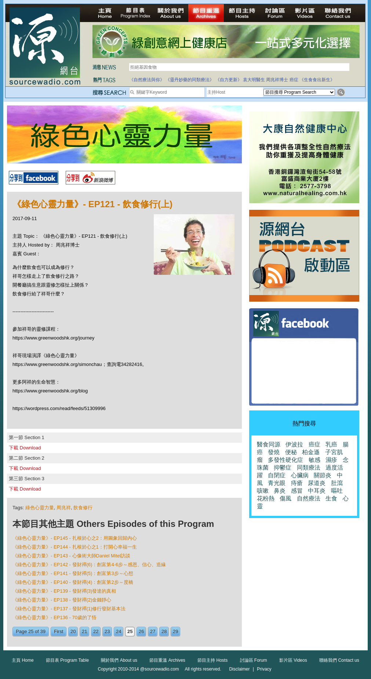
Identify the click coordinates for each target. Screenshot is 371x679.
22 (95, 631)
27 (152, 631)
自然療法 (308, 498)
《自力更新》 (228, 79)
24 (118, 631)
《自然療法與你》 (146, 79)
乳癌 (331, 444)
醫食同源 (268, 444)
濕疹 (331, 460)
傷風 (285, 498)
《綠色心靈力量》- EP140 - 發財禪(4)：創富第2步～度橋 (72, 582)
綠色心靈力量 (39, 507)
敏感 (314, 460)
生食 (331, 498)
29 (175, 631)
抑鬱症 (282, 467)
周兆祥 (64, 507)
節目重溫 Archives (167, 660)
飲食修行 (82, 507)
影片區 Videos (293, 660)
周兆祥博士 (277, 79)
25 (129, 631)
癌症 (294, 79)
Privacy (264, 669)
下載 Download (25, 447)
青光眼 (276, 483)
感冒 (297, 491)
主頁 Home (22, 660)
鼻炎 (279, 491)
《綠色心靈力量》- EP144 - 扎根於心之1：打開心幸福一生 (74, 547)
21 (84, 631)
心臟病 (300, 475)
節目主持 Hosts (212, 660)
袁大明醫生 (254, 79)
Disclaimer (239, 669)
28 (164, 631)
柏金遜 (311, 452)
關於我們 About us (119, 660)
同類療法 (308, 467)
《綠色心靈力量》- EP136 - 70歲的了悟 (54, 617)
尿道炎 (316, 483)
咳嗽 (263, 491)
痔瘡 (297, 483)
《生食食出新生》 (317, 79)
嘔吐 (337, 491)
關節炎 (322, 475)
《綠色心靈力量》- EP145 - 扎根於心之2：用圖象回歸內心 (74, 538)
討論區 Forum (253, 660)
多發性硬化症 (285, 460)
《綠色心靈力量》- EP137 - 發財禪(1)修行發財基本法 (69, 608)
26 (141, 631)
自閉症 (276, 475)
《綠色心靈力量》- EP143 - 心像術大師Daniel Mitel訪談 (71, 555)
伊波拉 (294, 444)
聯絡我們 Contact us (339, 660)
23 (107, 631)
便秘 (291, 452)
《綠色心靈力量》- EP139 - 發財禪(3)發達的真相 (64, 591)
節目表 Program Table (67, 660)
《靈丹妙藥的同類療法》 (190, 79)
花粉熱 (265, 498)
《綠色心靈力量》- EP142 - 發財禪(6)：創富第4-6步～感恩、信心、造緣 (89, 564)
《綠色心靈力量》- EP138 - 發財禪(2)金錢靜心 (61, 600)
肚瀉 (337, 483)
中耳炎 (316, 491)
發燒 (274, 452)
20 (73, 631)
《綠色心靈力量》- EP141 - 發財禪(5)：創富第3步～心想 (72, 573)
